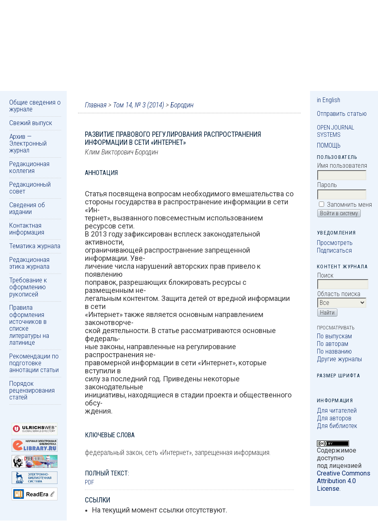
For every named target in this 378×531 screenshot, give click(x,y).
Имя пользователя (342, 165)
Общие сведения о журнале (35, 105)
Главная (96, 105)
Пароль (327, 185)
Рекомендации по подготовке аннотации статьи (34, 363)
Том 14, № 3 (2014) (138, 105)
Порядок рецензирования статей (32, 390)
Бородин (182, 105)
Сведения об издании (27, 208)
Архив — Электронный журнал (28, 143)
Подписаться (334, 250)
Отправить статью (342, 113)
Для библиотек (337, 426)
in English (328, 100)
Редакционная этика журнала (29, 262)
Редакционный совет (30, 187)
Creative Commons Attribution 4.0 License (343, 480)
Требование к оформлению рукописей (28, 287)
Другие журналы (339, 359)
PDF (89, 482)
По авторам (332, 344)
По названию (334, 351)
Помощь (329, 145)
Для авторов (334, 418)
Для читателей (337, 410)
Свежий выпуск (30, 123)
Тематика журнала (34, 246)
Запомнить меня (349, 204)
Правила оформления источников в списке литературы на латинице (29, 324)
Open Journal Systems (335, 131)
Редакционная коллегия (29, 167)
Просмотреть (335, 243)
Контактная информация (26, 228)
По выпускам (334, 336)
